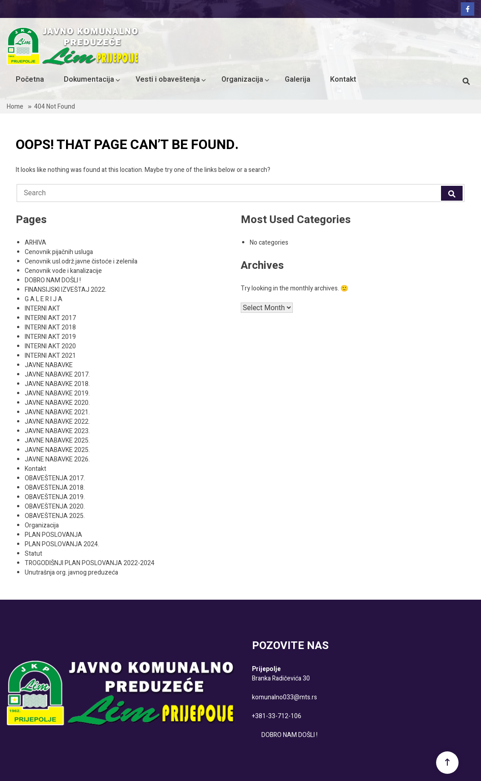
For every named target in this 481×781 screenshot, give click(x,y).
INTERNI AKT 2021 (50, 355)
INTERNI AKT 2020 (50, 346)
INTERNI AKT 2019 (50, 337)
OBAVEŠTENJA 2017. (55, 478)
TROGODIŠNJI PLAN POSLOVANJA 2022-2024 (89, 563)
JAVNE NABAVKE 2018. (57, 384)
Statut (33, 553)
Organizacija (242, 79)
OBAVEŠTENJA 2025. (55, 516)
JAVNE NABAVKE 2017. (57, 374)
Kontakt (343, 79)
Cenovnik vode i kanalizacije (63, 271)
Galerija (297, 79)
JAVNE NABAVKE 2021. (57, 412)
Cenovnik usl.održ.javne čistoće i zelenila (81, 261)
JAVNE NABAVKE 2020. (57, 403)
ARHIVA (35, 242)
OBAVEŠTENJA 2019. (55, 497)
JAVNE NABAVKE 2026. (57, 459)
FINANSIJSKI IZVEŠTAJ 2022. (65, 289)
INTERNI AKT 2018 (50, 327)
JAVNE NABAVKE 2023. (57, 431)
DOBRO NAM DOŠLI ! (53, 280)
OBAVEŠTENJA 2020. (55, 506)
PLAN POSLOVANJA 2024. (62, 544)
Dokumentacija (89, 79)
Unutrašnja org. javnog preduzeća (71, 572)
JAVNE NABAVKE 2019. (57, 393)
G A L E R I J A (43, 299)
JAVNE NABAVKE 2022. (57, 421)
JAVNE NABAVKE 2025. (57, 440)
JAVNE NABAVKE (49, 365)
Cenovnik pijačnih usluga (59, 252)
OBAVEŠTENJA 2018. (55, 487)
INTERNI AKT (42, 308)
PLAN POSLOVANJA (53, 535)
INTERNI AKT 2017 (50, 318)
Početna (30, 79)
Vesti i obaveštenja (168, 79)
